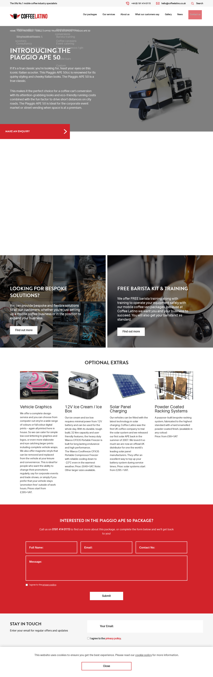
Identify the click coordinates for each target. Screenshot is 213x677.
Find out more (23, 330)
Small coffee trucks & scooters (54, 31)
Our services (119, 16)
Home (13, 31)
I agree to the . (43, 585)
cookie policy (143, 655)
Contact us (196, 16)
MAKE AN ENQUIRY (17, 131)
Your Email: (106, 626)
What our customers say (153, 16)
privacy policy (49, 585)
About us (134, 16)
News (182, 16)
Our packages (103, 16)
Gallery (172, 16)
